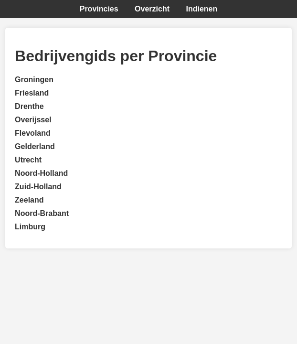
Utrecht (28, 160)
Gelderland (35, 146)
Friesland (32, 93)
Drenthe (29, 106)
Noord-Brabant (42, 213)
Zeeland (29, 200)
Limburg (30, 227)
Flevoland (33, 133)
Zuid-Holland (38, 187)
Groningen (34, 79)
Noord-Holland (41, 173)
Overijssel (33, 120)
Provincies (99, 9)
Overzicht (152, 9)
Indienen (201, 9)
